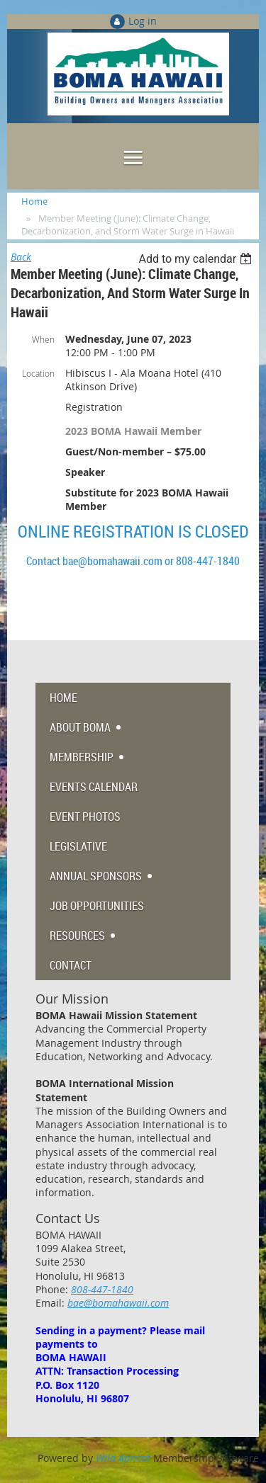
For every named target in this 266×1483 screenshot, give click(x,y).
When (43, 339)
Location (38, 373)
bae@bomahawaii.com (118, 1302)
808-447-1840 (102, 1289)
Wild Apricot (123, 1458)
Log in (142, 21)
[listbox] (196, 259)
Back (21, 256)
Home (34, 201)
